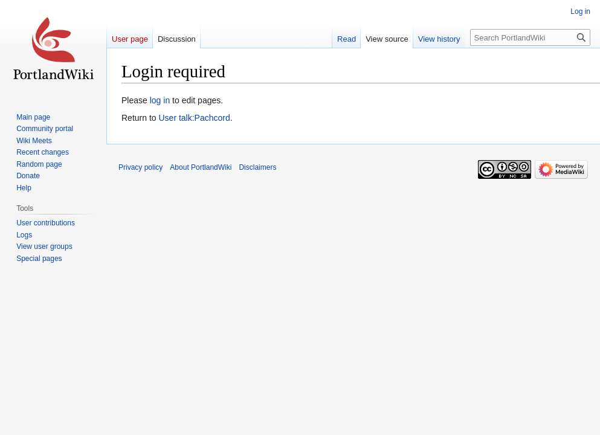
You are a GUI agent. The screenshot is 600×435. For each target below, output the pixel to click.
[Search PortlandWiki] (530, 37)
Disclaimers (257, 167)
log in (160, 100)
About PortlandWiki (200, 167)
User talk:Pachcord (194, 118)
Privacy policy (140, 167)
